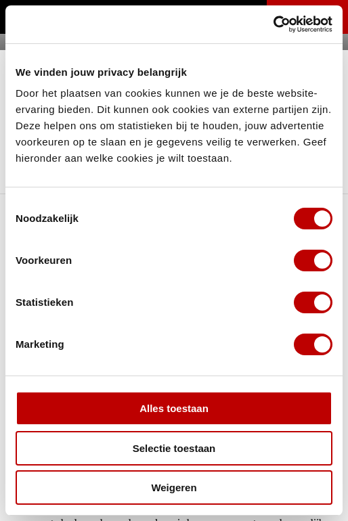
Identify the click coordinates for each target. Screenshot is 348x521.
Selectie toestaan (174, 448)
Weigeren (173, 487)
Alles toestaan (174, 408)
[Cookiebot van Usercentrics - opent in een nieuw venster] (273, 24)
